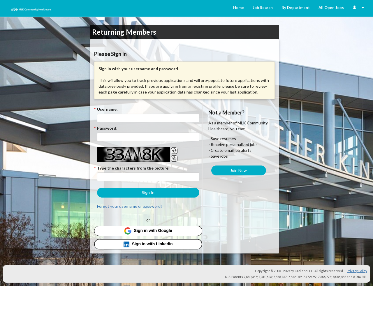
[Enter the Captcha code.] (148, 176)
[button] (148, 193)
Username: (107, 109)
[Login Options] (358, 7)
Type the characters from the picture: (133, 167)
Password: (107, 128)
